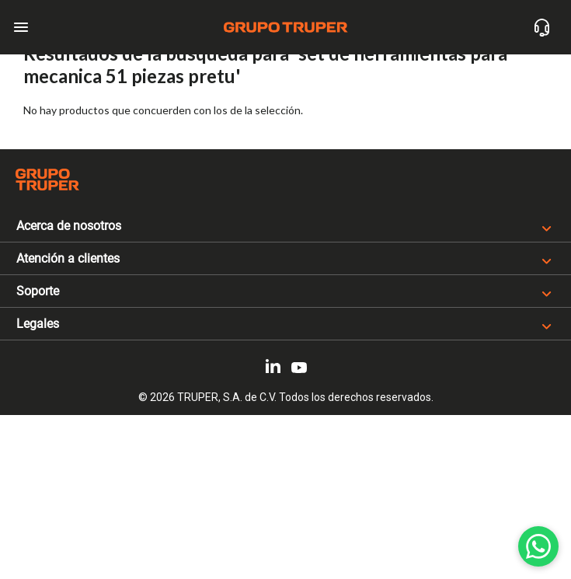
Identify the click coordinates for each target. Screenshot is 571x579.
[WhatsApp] (538, 546)
